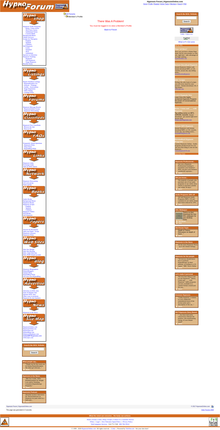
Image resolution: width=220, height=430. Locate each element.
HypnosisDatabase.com (31, 334)
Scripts (109, 419)
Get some (191, 42)
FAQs (92, 422)
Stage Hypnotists (29, 89)
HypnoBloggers (28, 271)
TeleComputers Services (99, 424)
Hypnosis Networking (31, 111)
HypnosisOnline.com (89, 428)
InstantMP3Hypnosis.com (182, 133)
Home (89, 419)
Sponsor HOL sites (29, 294)
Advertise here (180, 154)
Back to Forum (110, 30)
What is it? (182, 42)
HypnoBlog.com (28, 332)
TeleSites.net (130, 428)
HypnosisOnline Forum (32, 109)
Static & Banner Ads (30, 292)
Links (113, 428)
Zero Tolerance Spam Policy (111, 422)
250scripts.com (28, 337)
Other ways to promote (30, 296)
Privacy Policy (128, 422)
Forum (94, 419)
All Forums (70, 14)
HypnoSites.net (28, 330)
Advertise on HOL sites (31, 291)
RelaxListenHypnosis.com (183, 120)
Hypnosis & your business (32, 298)
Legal (98, 422)
